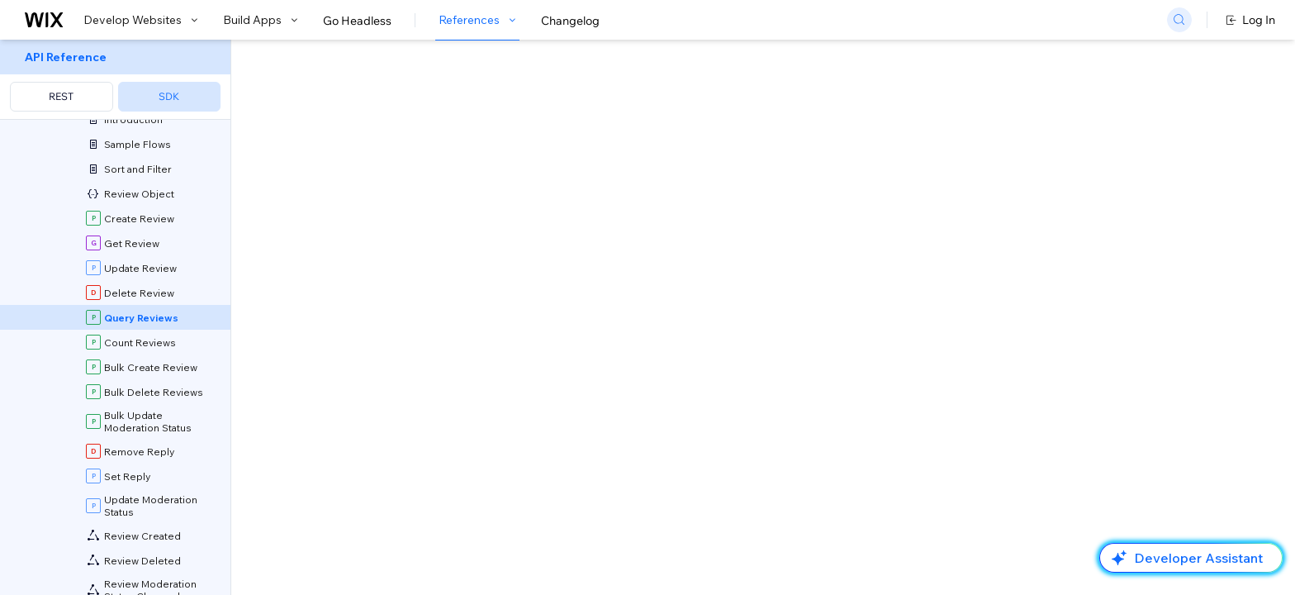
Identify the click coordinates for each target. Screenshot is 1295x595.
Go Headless (357, 20)
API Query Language (645, 415)
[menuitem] (115, 80)
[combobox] (1057, 188)
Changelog (570, 20)
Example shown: (913, 163)
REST (61, 96)
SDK (169, 96)
